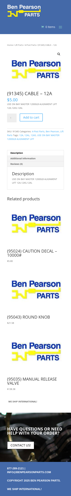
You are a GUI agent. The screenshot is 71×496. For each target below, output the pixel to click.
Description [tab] (16, 152)
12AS (33, 135)
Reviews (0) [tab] (16, 163)
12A (21, 135)
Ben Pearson (52, 131)
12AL (27, 135)
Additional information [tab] (23, 158)
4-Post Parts (30, 45)
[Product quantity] (12, 118)
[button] (59, 54)
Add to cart (31, 117)
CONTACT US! (21, 445)
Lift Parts (19, 45)
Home (10, 45)
